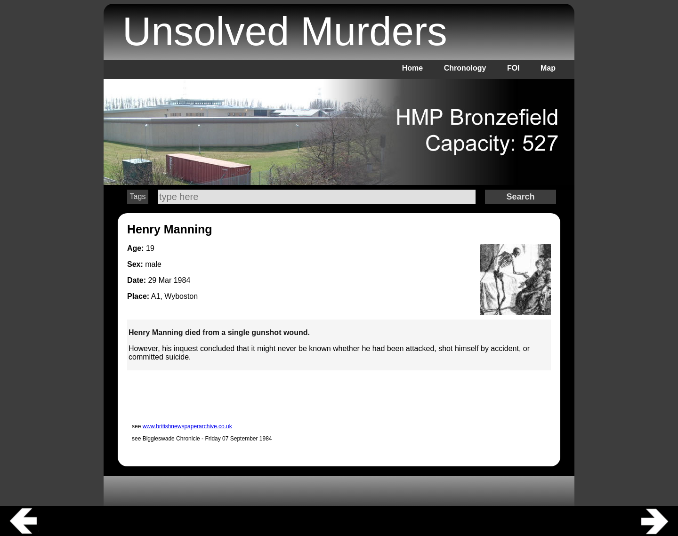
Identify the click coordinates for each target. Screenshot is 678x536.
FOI (513, 68)
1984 (182, 280)
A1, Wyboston (174, 296)
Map (548, 68)
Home (412, 68)
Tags (138, 196)
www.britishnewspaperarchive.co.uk (187, 426)
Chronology (465, 68)
